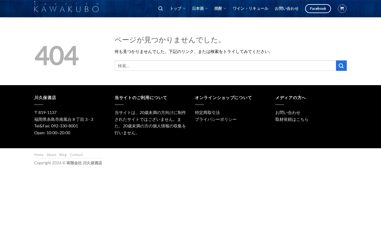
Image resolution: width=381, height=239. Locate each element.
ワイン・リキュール (250, 8)
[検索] (160, 8)
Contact (76, 155)
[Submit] (341, 65)
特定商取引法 (207, 112)
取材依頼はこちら (292, 119)
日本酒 (200, 8)
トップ (177, 8)
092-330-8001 (64, 125)
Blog (63, 155)
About (51, 155)
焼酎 (220, 8)
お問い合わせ (287, 8)
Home (38, 155)
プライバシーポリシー (216, 119)
